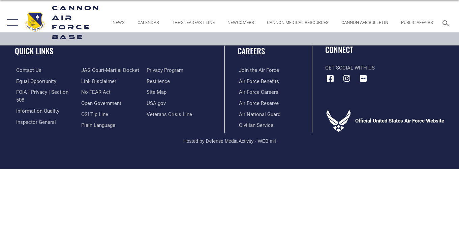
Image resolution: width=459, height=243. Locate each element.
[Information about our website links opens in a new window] (98, 81)
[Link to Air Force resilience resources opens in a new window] (158, 81)
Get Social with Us (350, 68)
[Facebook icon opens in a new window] (330, 79)
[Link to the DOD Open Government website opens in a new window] (101, 103)
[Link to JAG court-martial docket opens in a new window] (110, 70)
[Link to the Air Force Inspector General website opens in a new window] (35, 121)
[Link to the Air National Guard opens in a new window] (258, 114)
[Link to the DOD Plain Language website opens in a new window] (98, 125)
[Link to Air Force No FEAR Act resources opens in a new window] (95, 92)
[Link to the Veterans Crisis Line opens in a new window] (169, 114)
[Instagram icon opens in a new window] (347, 79)
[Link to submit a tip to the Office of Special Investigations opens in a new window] (94, 114)
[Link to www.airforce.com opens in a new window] (258, 70)
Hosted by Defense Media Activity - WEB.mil (229, 140)
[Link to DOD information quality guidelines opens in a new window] (36, 111)
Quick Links (34, 51)
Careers (251, 51)
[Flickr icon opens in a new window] (363, 79)
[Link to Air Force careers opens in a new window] (257, 92)
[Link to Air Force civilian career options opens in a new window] (255, 125)
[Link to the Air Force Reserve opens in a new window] (257, 103)
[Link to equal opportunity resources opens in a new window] (35, 81)
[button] (11, 22)
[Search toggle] (447, 22)
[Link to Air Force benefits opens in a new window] (258, 81)
